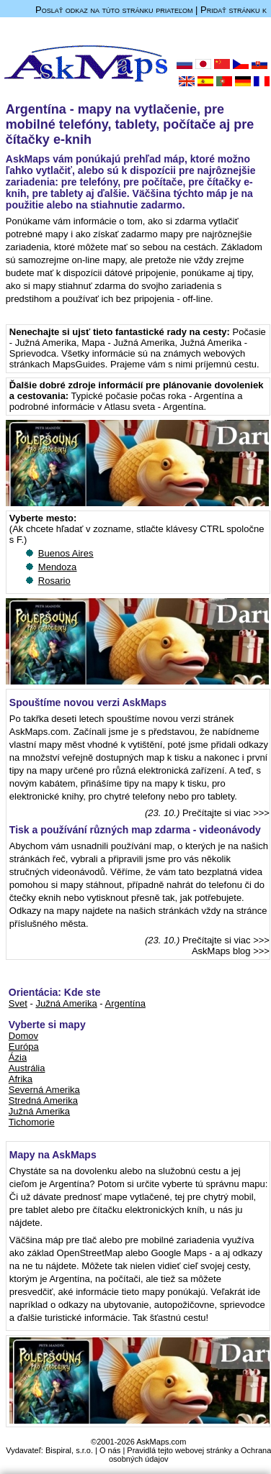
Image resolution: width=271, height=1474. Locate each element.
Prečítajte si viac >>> (226, 812)
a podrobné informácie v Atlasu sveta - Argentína (126, 401)
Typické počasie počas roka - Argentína (153, 395)
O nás (109, 1450)
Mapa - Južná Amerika (127, 342)
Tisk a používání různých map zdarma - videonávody (135, 830)
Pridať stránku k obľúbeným (233, 15)
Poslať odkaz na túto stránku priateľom (113, 9)
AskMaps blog (221, 951)
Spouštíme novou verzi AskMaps (87, 702)
